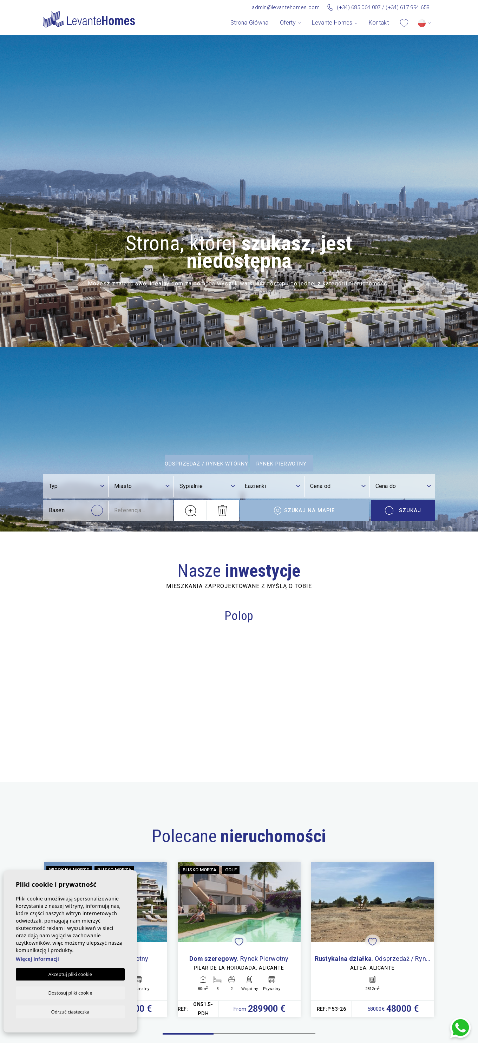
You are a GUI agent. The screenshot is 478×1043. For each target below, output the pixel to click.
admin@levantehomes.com (286, 7)
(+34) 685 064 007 (358, 7)
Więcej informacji (37, 958)
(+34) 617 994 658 (407, 7)
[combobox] (76, 825)
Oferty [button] (288, 22)
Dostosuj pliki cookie (70, 992)
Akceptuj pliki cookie (70, 973)
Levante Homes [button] (332, 22)
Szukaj (403, 848)
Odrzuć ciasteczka (70, 1011)
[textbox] (76, 824)
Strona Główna (249, 22)
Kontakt (379, 22)
